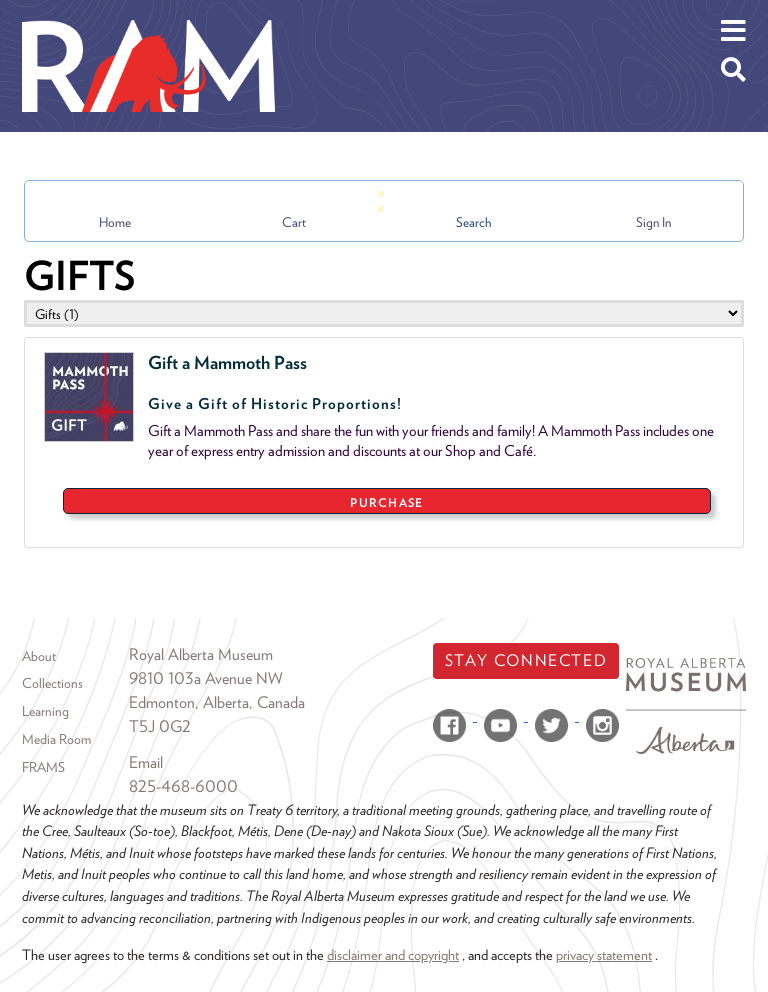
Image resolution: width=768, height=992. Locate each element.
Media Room (56, 739)
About (39, 656)
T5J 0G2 (160, 726)
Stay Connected (526, 660)
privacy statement (604, 954)
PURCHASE (386, 502)
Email (146, 762)
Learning (45, 711)
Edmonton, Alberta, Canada (217, 702)
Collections (52, 683)
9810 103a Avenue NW (206, 678)
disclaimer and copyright (393, 954)
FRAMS (43, 767)
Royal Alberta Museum (201, 654)
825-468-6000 (183, 786)
